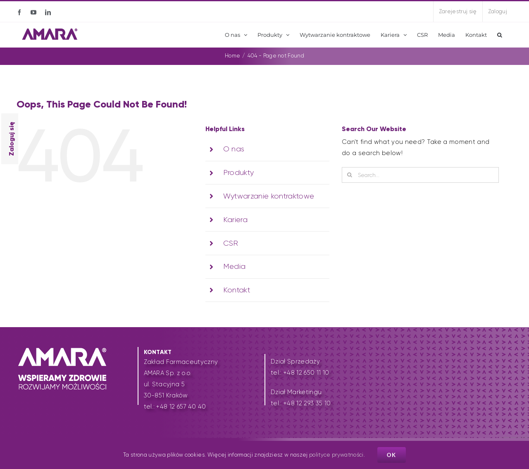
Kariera (235, 219)
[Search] (349, 175)
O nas (234, 149)
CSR (230, 243)
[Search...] (420, 175)
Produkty (238, 172)
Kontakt (236, 290)
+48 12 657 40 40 (181, 406)
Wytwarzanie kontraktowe (269, 196)
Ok (391, 455)
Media (234, 266)
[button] (499, 34)
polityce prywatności (336, 455)
